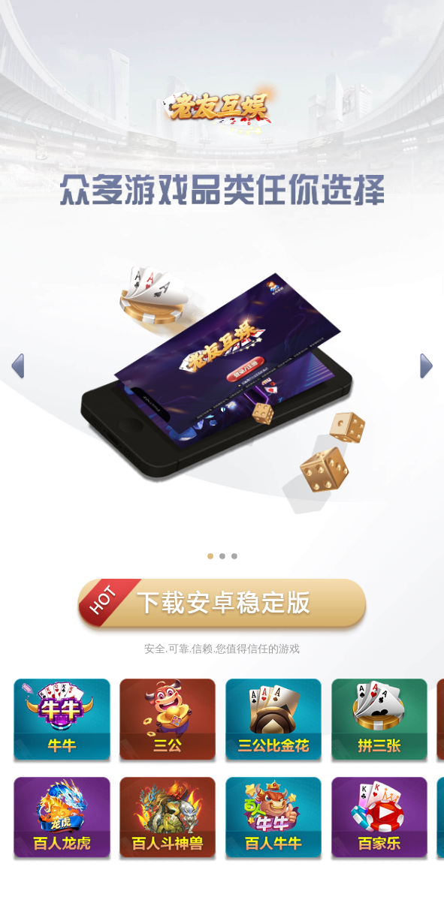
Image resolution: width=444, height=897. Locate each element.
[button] (18, 367)
